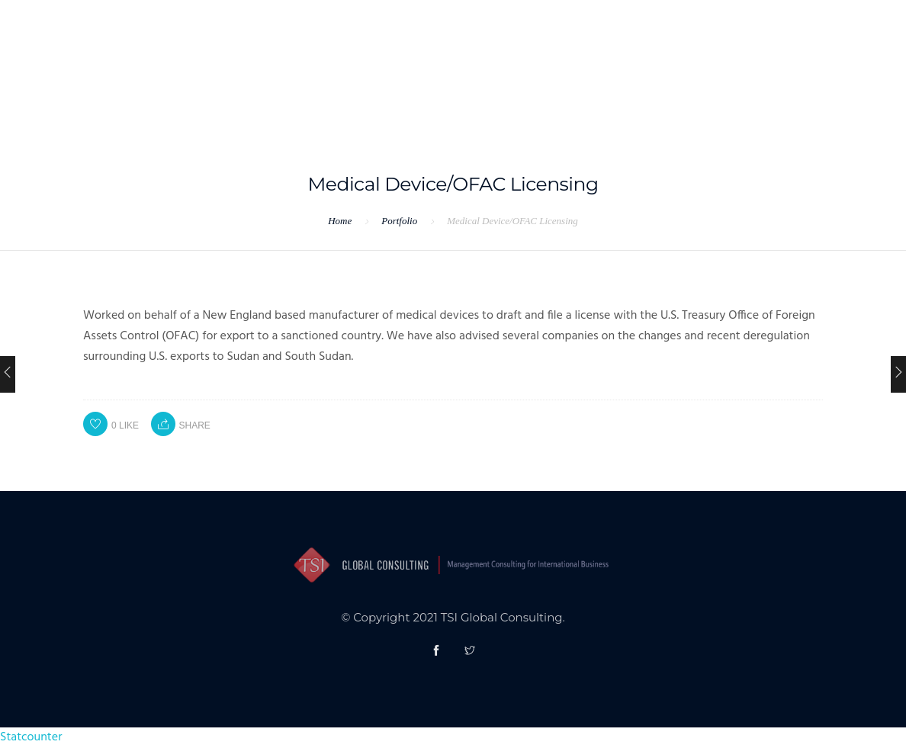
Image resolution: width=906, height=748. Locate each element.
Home (340, 220)
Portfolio (399, 220)
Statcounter (31, 737)
